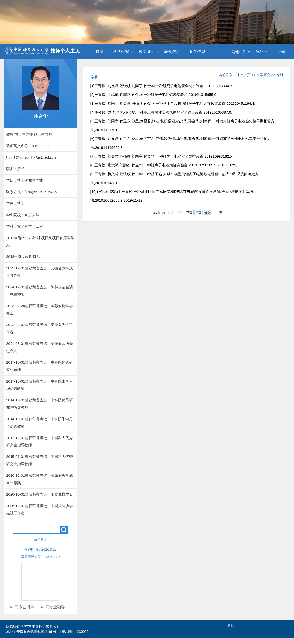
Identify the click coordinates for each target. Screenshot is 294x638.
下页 (189, 212)
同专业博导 (24, 607)
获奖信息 (172, 51)
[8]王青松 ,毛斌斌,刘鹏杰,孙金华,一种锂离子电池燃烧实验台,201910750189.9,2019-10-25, (163, 165)
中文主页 (244, 75)
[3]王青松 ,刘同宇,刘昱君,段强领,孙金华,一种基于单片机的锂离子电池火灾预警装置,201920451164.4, (172, 103)
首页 (99, 51)
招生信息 (197, 51)
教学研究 (146, 51)
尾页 (198, 212)
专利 (279, 75)
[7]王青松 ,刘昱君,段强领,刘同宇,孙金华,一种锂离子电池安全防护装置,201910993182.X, (161, 156)
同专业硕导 (55, 607)
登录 (282, 52)
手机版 (229, 625)
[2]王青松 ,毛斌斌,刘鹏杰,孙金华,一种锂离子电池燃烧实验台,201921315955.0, (153, 95)
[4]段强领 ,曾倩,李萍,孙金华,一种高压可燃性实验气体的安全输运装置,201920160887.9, (161, 112)
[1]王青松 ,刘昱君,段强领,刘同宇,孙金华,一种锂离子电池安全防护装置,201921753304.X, (161, 86)
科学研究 (121, 51)
